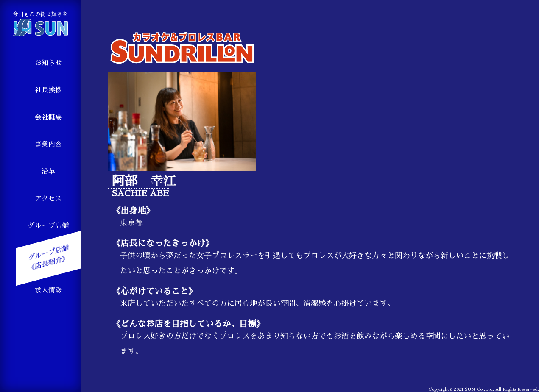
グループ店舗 (48, 225)
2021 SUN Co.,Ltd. (474, 389)
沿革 (48, 171)
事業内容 (48, 144)
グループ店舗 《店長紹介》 (48, 258)
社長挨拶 (48, 90)
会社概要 (48, 117)
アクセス (48, 198)
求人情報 (48, 290)
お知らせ (48, 63)
